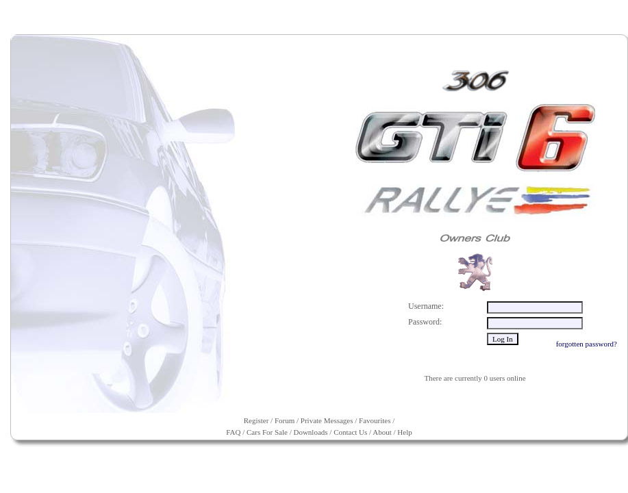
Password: (425, 322)
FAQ (233, 432)
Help (404, 432)
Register (256, 420)
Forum (284, 420)
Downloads (310, 432)
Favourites (374, 420)
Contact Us (350, 432)
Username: (426, 306)
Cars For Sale (267, 432)
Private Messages (327, 420)
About (382, 432)
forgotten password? (586, 344)
